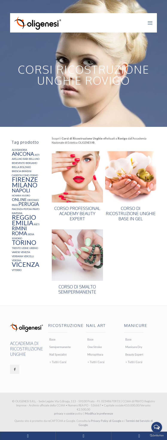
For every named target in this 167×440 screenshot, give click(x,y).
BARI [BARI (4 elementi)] (25, 158)
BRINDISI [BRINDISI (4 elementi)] (26, 171)
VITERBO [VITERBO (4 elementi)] (16, 270)
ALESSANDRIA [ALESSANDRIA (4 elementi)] (19, 149)
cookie (70, 413)
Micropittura (95, 354)
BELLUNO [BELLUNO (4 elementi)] (34, 158)
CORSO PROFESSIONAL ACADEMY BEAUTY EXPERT (77, 213)
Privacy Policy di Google (106, 421)
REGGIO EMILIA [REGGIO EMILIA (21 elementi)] (24, 220)
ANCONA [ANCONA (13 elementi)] (23, 154)
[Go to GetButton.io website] (157, 435)
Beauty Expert (134, 354)
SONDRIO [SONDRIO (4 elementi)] (17, 238)
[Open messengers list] (156, 427)
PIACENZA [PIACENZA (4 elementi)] (17, 209)
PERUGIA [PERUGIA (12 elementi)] (28, 204)
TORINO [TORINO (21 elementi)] (24, 242)
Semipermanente (60, 347)
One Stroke (94, 347)
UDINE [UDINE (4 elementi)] (25, 248)
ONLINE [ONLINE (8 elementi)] (19, 199)
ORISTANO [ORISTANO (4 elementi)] (33, 200)
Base (52, 339)
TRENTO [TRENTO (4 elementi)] (16, 248)
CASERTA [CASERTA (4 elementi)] (17, 175)
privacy (58, 413)
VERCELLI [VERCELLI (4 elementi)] (29, 256)
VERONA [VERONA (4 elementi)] (16, 260)
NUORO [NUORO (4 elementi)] (26, 195)
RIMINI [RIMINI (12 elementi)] (19, 228)
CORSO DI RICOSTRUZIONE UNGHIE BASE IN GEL (131, 213)
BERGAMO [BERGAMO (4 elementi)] (31, 163)
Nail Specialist (58, 354)
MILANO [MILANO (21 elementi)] (24, 185)
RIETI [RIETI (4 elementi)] (36, 224)
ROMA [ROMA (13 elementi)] (19, 233)
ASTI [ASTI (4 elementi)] (37, 154)
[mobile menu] (150, 22)
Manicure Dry (133, 347)
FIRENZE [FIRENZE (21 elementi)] (25, 179)
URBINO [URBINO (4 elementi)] (33, 248)
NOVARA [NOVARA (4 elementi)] (16, 195)
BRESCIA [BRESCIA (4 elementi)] (16, 171)
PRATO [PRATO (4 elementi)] (35, 209)
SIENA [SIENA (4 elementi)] (31, 234)
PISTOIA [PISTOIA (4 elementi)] (27, 209)
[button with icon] (14, 369)
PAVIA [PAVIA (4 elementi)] (15, 205)
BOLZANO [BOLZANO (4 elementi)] (25, 167)
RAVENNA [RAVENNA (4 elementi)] (17, 213)
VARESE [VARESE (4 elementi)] (16, 252)
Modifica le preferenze (99, 413)
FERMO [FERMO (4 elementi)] (34, 175)
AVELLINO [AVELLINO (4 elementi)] (17, 158)
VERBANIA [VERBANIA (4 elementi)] (17, 256)
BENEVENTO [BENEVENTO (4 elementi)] (18, 163)
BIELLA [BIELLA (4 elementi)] (15, 167)
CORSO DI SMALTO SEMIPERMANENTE (77, 289)
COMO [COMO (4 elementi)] (25, 175)
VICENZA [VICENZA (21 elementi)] (25, 264)
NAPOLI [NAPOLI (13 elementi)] (21, 190)
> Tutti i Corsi (57, 362)
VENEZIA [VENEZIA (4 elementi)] (25, 252)
